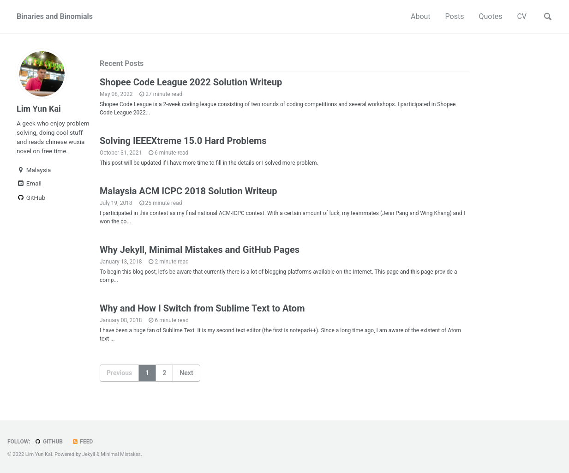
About (421, 16)
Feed (82, 441)
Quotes (490, 16)
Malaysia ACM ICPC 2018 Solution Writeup (188, 191)
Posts (454, 16)
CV (522, 16)
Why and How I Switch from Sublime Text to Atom (202, 308)
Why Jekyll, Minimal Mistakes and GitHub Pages (199, 249)
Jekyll (88, 454)
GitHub (31, 197)
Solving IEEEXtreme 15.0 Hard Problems (183, 140)
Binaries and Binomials (55, 16)
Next (186, 373)
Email (29, 183)
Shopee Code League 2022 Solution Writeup (191, 82)
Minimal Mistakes (121, 454)
